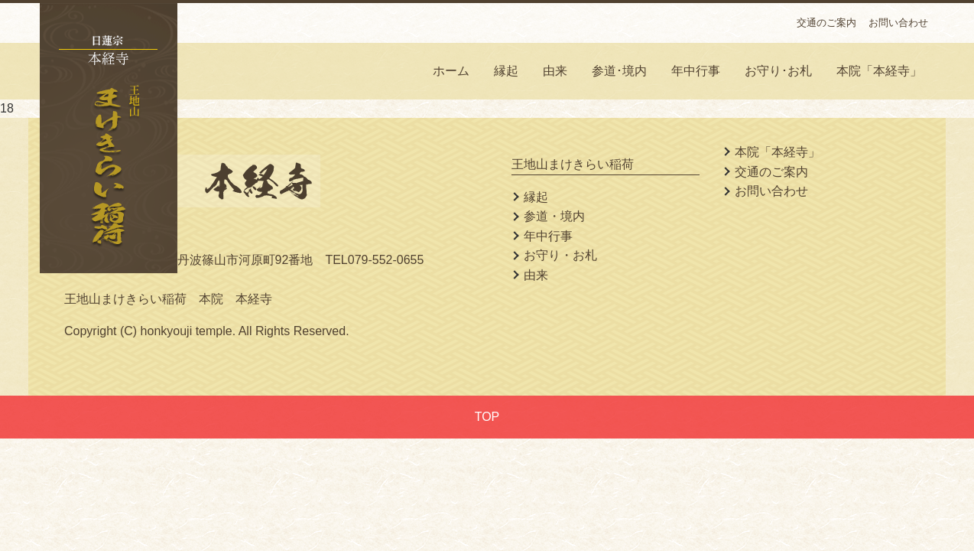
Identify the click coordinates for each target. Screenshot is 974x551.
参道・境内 (554, 216)
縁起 (506, 70)
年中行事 (695, 70)
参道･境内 (619, 70)
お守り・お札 (560, 255)
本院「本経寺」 (879, 70)
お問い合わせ (898, 22)
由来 (555, 70)
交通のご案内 (826, 22)
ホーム (451, 70)
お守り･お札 (778, 70)
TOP (487, 416)
